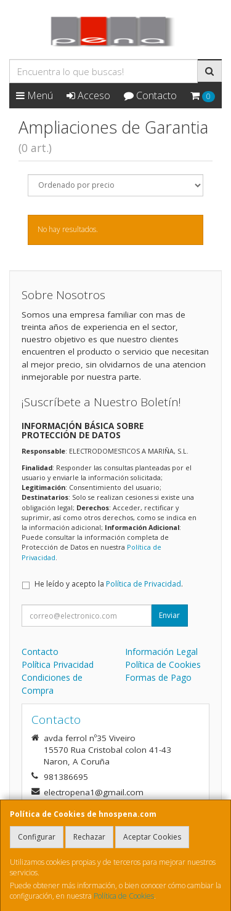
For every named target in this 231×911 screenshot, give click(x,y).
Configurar (36, 837)
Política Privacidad (58, 664)
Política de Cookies (124, 896)
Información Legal (161, 651)
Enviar (169, 615)
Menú (34, 95)
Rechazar (89, 837)
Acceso (88, 95)
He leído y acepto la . (108, 584)
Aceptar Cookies (152, 837)
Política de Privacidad (143, 584)
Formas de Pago (158, 677)
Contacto (150, 95)
